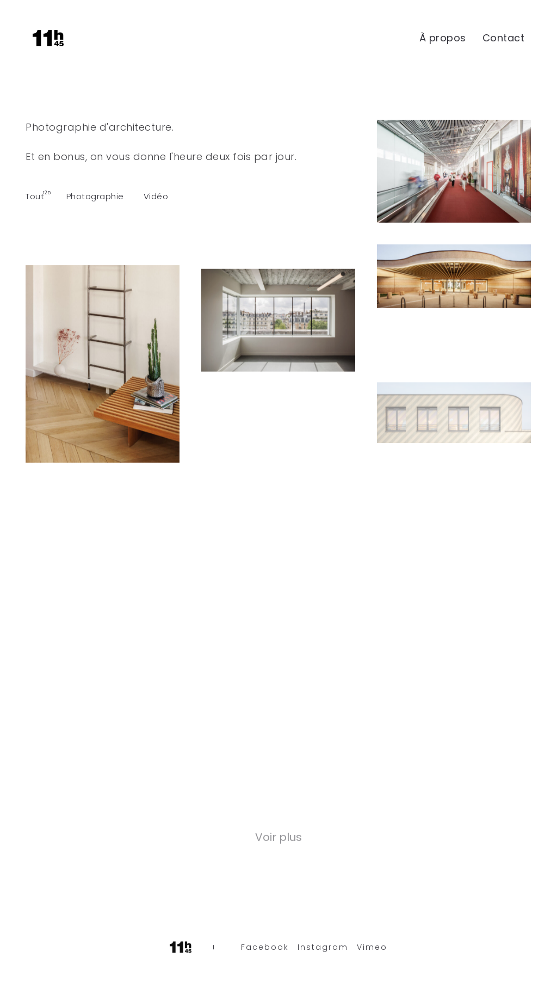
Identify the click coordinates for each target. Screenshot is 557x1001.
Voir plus (278, 837)
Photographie (95, 196)
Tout (35, 196)
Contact (503, 38)
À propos (442, 38)
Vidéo (156, 196)
